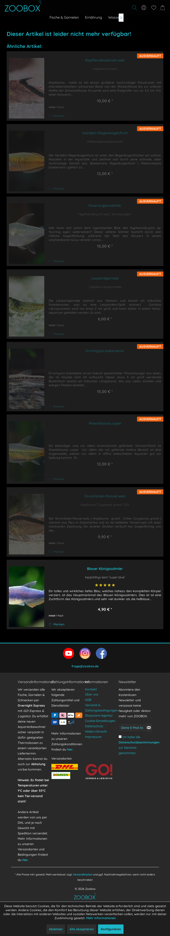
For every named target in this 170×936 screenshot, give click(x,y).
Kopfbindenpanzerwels (105, 60)
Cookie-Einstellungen (100, 721)
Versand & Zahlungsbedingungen (100, 707)
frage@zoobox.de (85, 666)
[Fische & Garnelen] (64, 17)
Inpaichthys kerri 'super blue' (105, 577)
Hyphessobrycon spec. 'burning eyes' (105, 214)
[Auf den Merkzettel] (56, 115)
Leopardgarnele (105, 278)
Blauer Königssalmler (105, 568)
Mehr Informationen (101, 918)
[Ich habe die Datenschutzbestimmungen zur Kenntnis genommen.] (120, 736)
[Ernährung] (93, 17)
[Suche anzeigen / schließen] (134, 7)
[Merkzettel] (153, 7)
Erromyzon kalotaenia (105, 351)
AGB (88, 700)
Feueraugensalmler (105, 205)
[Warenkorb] (163, 7)
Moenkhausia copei (105, 423)
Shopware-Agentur (99, 715)
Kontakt (91, 689)
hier (25, 860)
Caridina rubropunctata (105, 287)
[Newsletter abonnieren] (148, 727)
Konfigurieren (111, 929)
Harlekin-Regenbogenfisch (105, 133)
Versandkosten (82, 874)
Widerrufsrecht (96, 731)
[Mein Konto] (143, 7)
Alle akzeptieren (82, 929)
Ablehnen (56, 929)
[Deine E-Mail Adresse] (132, 727)
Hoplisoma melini (105, 69)
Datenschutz (94, 726)
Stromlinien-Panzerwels (105, 496)
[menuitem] (110, 7)
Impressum (93, 737)
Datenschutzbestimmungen (139, 742)
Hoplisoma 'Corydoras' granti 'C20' (105, 505)
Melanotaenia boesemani (105, 142)
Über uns (91, 694)
